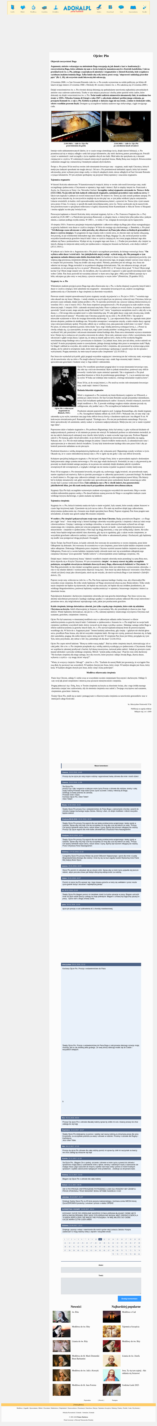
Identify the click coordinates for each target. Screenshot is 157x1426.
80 (135, 1254)
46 (96, 1247)
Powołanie (47, 1411)
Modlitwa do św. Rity (81, 1329)
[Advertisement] (78, 33)
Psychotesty (136, 1411)
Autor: (101, 1265)
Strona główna (78, 1407)
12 (104, 1239)
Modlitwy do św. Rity (131, 1344)
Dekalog (114, 1411)
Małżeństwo (54, 1411)
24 (78, 1243)
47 (100, 1247)
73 (135, 1250)
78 (126, 1254)
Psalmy (120, 1411)
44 (87, 1247)
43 (83, 1247)
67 (109, 1250)
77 (122, 1254)
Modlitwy (20, 1411)
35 (126, 1243)
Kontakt (91, 1415)
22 (69, 1243)
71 (126, 1250)
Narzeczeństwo (72, 1411)
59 (74, 1250)
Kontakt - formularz (82, 1415)
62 (87, 1250)
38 (139, 1243)
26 (87, 1243)
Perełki (125, 1411)
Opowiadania (33, 1411)
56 (139, 1247)
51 (117, 1247)
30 (104, 1243)
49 (109, 1247)
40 (69, 1247)
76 (117, 1254)
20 (139, 1239)
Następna (115, 1403)
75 (113, 1254)
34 (122, 1243)
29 (100, 1243)
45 (91, 1247)
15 (117, 1239)
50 (113, 1247)
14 (113, 1239)
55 (135, 1247)
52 (122, 1247)
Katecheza (89, 1411)
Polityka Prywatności (69, 1415)
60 (78, 1250)
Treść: (101, 1275)
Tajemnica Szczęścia (130, 1329)
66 (104, 1250)
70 (122, 1250)
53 (126, 1247)
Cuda (129, 1411)
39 (65, 1247)
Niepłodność (63, 1411)
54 (130, 1247)
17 (126, 1239)
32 (113, 1243)
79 (130, 1254)
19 (135, 1239)
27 (91, 1243)
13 (109, 1239)
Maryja (95, 1411)
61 (83, 1250)
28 (96, 1243)
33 (117, 1243)
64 (96, 1250)
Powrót (101, 1403)
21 (65, 1243)
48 (104, 1247)
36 (130, 1243)
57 (65, 1250)
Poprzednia (87, 1403)
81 (139, 1254)
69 (117, 1250)
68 (113, 1250)
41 (74, 1247)
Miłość (40, 1411)
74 (139, 1250)
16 (122, 1239)
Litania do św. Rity (80, 1344)
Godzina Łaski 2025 (130, 1388)
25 (83, 1243)
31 (109, 1243)
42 (78, 1247)
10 (96, 1239)
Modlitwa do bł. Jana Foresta (84, 1388)
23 (74, 1243)
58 (69, 1250)
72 (130, 1250)
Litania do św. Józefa (131, 1358)
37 (135, 1243)
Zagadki (26, 1411)
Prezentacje (81, 1411)
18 (130, 1239)
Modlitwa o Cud (129, 1315)
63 (91, 1250)
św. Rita (75, 1315)
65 (100, 1250)
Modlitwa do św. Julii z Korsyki (85, 1373)
